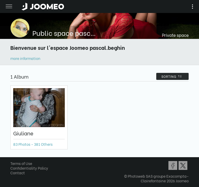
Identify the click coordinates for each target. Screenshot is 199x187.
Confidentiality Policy (29, 168)
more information (25, 58)
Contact (17, 172)
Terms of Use (21, 163)
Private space (175, 35)
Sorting (172, 76)
